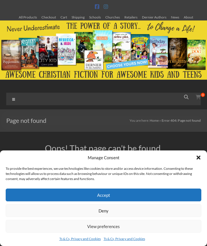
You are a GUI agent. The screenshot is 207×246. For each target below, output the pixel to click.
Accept (103, 195)
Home (154, 120)
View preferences (103, 226)
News (175, 17)
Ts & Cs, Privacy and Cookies (80, 239)
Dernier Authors (154, 17)
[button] (198, 157)
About (188, 17)
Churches (112, 17)
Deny (103, 210)
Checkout (48, 17)
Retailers (130, 17)
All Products (28, 17)
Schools (95, 17)
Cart (63, 17)
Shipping (78, 17)
